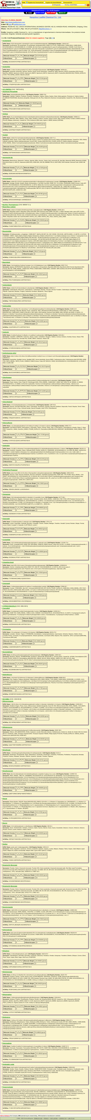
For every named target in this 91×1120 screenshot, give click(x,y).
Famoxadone (6, 1043)
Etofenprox (6, 1017)
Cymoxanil (6, 583)
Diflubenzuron (7, 727)
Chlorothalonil (7, 402)
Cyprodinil (6, 608)
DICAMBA (5, 699)
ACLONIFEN (6, 89)
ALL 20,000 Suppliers (53, 10)
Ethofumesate (7, 972)
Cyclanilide (6, 540)
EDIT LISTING (54, 1118)
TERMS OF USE (38, 1118)
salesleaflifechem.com (15, 24)
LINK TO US (71, 1118)
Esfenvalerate (7, 930)
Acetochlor (6, 67)
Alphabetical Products (38, 10)
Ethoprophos (7, 994)
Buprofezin (6, 262)
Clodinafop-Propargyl (9, 470)
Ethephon (5, 951)
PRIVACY (46, 1118)
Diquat (4, 799)
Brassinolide (6, 231)
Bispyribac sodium (9, 207)
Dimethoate (6, 750)
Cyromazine (6, 629)
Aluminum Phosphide (10, 91)
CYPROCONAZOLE (9, 606)
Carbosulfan (6, 306)
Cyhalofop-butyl (8, 562)
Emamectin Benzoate (9, 865)
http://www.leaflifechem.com (15, 22)
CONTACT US (63, 1118)
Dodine (4, 844)
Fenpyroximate (7, 1087)
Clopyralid (6, 519)
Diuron (4, 823)
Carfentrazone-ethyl (9, 353)
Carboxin (5, 332)
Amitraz (5, 114)
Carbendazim (7, 285)
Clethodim (6, 445)
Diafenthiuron (7, 674)
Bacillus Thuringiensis (10, 205)
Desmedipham (7, 652)
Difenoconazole (7, 701)
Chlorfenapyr (7, 377)
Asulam (5, 135)
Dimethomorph (7, 771)
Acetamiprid (6, 41)
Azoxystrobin (7, 178)
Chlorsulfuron (7, 423)
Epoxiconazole (7, 907)
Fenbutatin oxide (8, 1064)
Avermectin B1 (7, 157)
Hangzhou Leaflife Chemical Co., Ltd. (45, 17)
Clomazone (6, 494)
